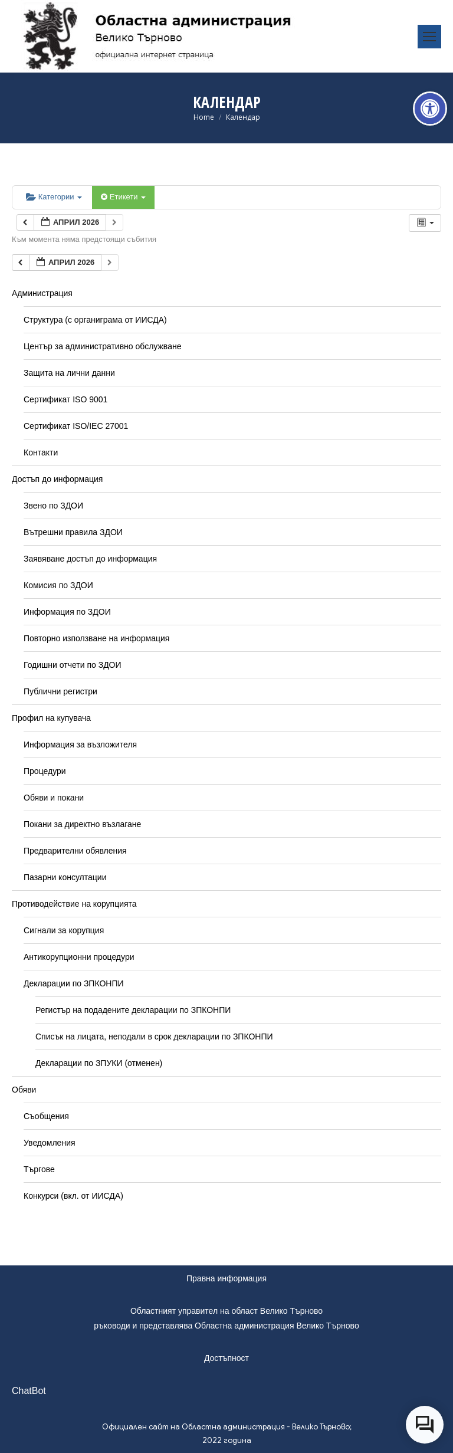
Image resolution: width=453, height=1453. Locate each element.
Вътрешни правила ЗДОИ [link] (73, 532)
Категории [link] (54, 196)
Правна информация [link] (226, 1278)
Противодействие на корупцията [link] (74, 903)
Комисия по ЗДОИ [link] (58, 585)
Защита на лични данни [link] (69, 373)
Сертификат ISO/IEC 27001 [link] (76, 426)
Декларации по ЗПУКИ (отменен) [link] (98, 1063)
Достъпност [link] (226, 1358)
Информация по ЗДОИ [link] (67, 611)
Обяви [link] (24, 1089)
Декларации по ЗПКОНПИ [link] (74, 983)
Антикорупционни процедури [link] (79, 957)
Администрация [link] (42, 293)
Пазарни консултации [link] (65, 877)
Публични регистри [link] (60, 691)
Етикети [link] (123, 196)
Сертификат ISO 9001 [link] (65, 399)
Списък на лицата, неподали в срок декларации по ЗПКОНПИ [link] (154, 1036)
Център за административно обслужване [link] (102, 346)
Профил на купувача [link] (51, 718)
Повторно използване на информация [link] (96, 638)
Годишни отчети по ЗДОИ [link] (73, 665)
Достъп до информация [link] (57, 479)
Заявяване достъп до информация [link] (90, 558)
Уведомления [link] (50, 1142)
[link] (430, 108)
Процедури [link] (45, 771)
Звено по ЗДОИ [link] (53, 505)
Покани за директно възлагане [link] (82, 824)
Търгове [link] (39, 1169)
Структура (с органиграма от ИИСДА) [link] (95, 319)
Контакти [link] (41, 452)
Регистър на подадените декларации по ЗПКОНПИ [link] (133, 1010)
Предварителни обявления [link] (75, 850)
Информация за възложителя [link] (80, 744)
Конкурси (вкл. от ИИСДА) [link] (73, 1196)
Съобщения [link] (46, 1116)
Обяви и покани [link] (54, 797)
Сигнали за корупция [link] (64, 930)
